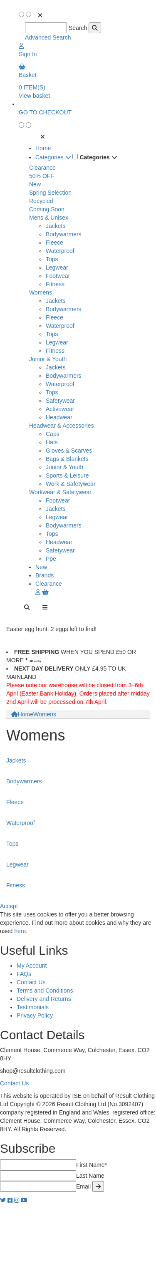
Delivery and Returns (44, 999)
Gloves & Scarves (69, 450)
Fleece (54, 242)
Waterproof (60, 251)
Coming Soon (46, 209)
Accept (9, 906)
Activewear (60, 409)
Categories (53, 157)
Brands (44, 575)
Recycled (41, 201)
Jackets (55, 226)
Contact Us (31, 982)
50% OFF (41, 176)
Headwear (59, 417)
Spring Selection (50, 192)
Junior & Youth (48, 359)
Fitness (55, 284)
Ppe (51, 558)
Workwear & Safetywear (60, 492)
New (35, 184)
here (20, 931)
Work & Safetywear (71, 483)
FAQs (24, 974)
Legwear (57, 267)
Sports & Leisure (67, 475)
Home (43, 148)
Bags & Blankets (67, 459)
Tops (52, 259)
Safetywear (60, 400)
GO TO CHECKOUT (45, 112)
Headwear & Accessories (61, 425)
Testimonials (33, 1007)
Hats (52, 442)
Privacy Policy (35, 1015)
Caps (52, 434)
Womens (40, 292)
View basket (34, 95)
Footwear (58, 275)
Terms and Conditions (45, 990)
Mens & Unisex (48, 217)
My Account (32, 965)
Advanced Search (48, 37)
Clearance (42, 167)
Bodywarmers (64, 234)
